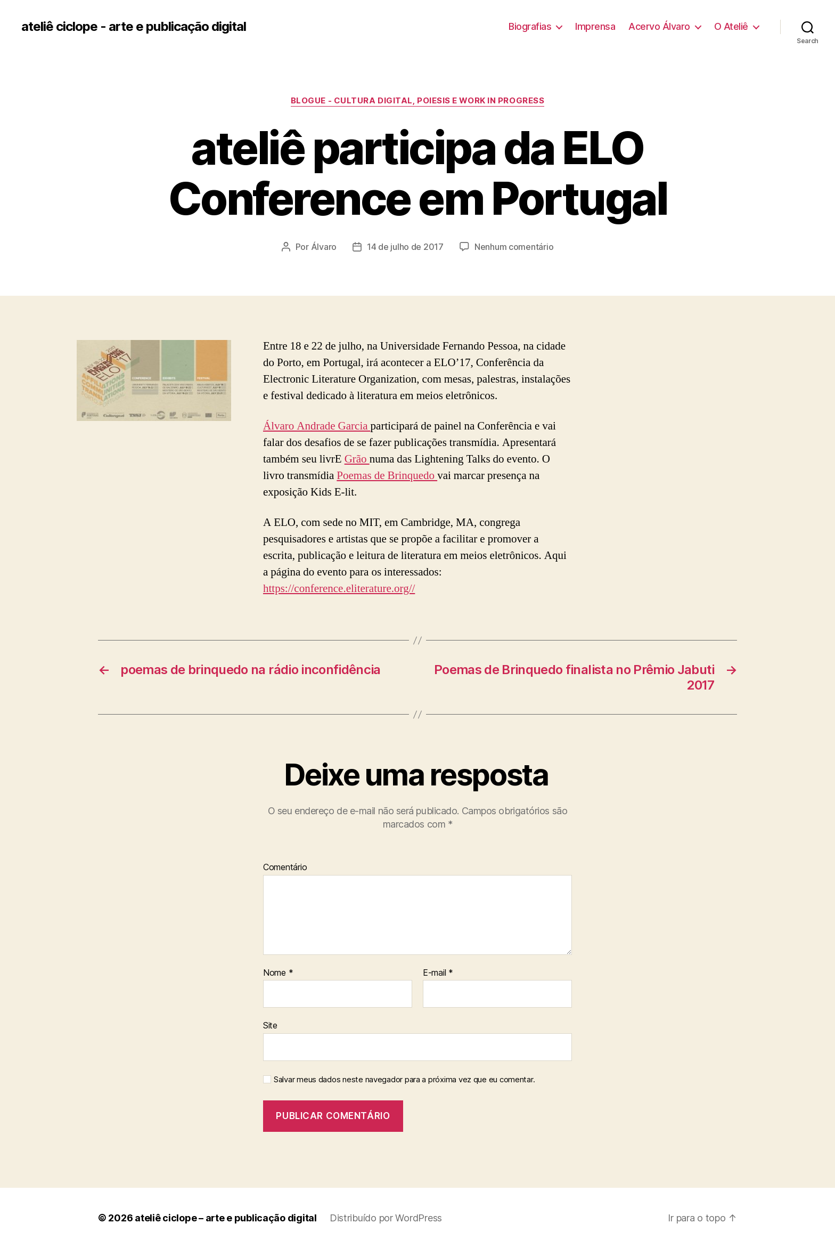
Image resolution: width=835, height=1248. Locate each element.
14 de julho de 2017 (405, 246)
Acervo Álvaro (659, 26)
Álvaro (324, 246)
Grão (357, 459)
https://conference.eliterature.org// (339, 588)
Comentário (285, 867)
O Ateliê (731, 26)
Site (270, 1025)
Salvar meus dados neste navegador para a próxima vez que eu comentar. (404, 1079)
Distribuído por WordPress (386, 1217)
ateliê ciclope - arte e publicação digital (133, 26)
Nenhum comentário (513, 246)
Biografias (530, 26)
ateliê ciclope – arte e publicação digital (226, 1217)
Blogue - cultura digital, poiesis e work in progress (418, 101)
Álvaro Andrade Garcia (317, 426)
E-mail (438, 973)
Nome (278, 973)
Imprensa (595, 26)
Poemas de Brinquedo (387, 475)
